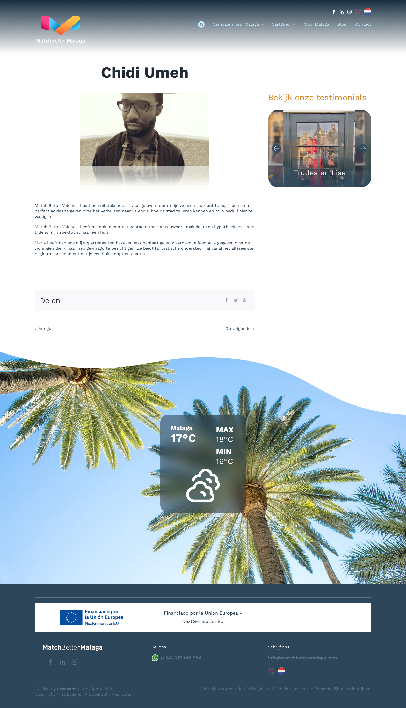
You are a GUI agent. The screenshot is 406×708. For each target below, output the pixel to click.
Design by (56, 688)
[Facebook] (226, 300)
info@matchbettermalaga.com (302, 657)
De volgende (238, 328)
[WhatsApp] (245, 300)
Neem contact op (375, 688)
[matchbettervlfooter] (68, 646)
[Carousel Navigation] (319, 148)
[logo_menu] (60, 18)
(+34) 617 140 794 (181, 657)
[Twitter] (236, 300)
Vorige (45, 328)
